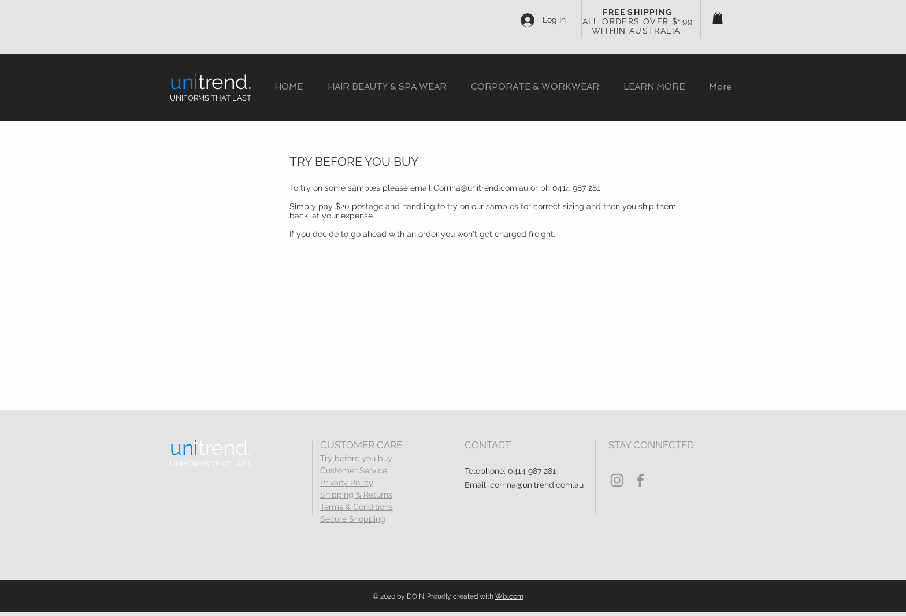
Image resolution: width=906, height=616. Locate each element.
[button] (717, 18)
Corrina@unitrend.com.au (480, 187)
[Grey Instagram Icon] (617, 480)
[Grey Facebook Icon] (640, 480)
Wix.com (509, 596)
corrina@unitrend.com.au (537, 484)
